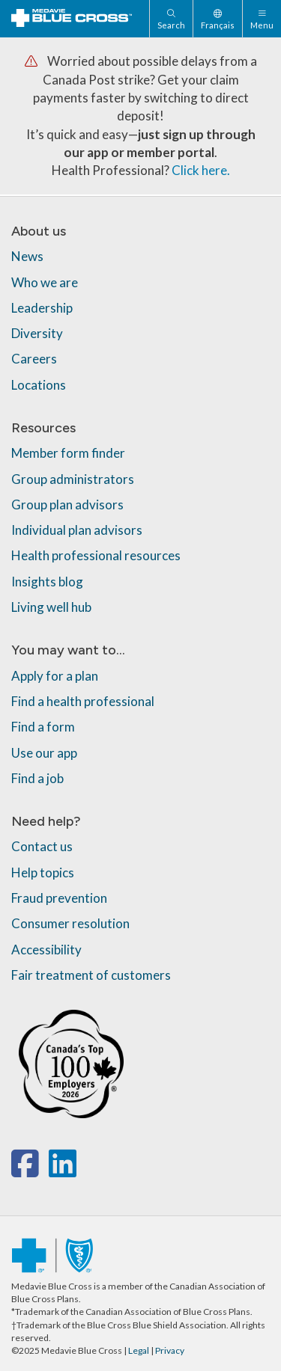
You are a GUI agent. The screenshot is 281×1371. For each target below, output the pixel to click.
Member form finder (68, 453)
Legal (138, 1350)
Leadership (42, 308)
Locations (38, 385)
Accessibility (46, 949)
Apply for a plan (54, 676)
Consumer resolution (70, 923)
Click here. (201, 170)
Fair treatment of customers (91, 975)
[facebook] (28, 1171)
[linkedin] (62, 1171)
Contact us (42, 846)
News (27, 256)
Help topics (42, 872)
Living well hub (51, 607)
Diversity (37, 333)
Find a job (37, 778)
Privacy (169, 1350)
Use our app (44, 753)
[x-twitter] (47, 1171)
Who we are (44, 282)
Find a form (43, 726)
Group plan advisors (67, 504)
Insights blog (47, 581)
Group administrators (72, 479)
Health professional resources (96, 555)
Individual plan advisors (76, 530)
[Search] (171, 19)
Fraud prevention (59, 898)
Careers (34, 358)
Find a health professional (82, 701)
